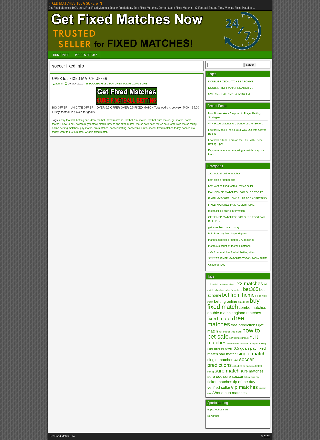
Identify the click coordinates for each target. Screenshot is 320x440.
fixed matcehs (115, 120)
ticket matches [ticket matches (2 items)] (219, 382)
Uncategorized (216, 264)
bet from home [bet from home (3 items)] (238, 295)
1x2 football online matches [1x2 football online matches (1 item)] (220, 284)
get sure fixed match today (223, 227)
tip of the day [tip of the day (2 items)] (244, 382)
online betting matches (65, 128)
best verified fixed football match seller (230, 185)
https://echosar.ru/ (217, 409)
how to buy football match (91, 123)
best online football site (221, 179)
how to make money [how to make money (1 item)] (239, 338)
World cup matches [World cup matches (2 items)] (230, 393)
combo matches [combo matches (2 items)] (252, 307)
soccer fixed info (137, 128)
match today (189, 123)
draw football (98, 120)
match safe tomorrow (168, 123)
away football (67, 120)
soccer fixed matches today (165, 128)
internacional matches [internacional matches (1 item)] (237, 343)
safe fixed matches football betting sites (231, 252)
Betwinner (213, 415)
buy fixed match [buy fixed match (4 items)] (233, 303)
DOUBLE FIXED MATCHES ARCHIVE (230, 81)
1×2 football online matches (224, 173)
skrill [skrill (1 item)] (236, 360)
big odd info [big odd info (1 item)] (243, 302)
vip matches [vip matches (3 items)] (244, 387)
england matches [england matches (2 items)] (246, 313)
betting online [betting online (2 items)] (225, 301)
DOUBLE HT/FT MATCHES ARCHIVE (230, 87)
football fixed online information (226, 210)
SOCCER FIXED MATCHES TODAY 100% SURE (118, 83)
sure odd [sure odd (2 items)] (214, 376)
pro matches (101, 128)
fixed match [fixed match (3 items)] (220, 318)
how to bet (68, 123)
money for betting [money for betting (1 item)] (257, 343)
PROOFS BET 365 (86, 55)
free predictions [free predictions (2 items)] (244, 325)
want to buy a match (71, 131)
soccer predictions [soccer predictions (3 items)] (230, 362)
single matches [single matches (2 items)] (220, 360)
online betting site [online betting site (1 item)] (215, 349)
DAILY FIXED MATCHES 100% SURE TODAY (235, 192)
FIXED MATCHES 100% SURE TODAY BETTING (237, 198)
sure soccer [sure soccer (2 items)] (233, 376)
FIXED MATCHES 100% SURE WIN (75, 3)
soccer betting (118, 128)
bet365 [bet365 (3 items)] (250, 289)
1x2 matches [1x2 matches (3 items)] (248, 283)
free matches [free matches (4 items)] (225, 321)
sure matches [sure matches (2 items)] (251, 371)
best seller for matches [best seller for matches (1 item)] (231, 290)
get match (177, 120)
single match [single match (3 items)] (251, 353)
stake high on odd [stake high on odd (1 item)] (241, 366)
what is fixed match (96, 131)
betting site (82, 120)
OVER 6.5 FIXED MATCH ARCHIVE (229, 93)
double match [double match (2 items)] (219, 313)
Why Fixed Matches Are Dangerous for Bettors (235, 123)
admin (58, 83)
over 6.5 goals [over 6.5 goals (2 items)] (237, 348)
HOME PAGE (61, 55)
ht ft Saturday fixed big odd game (227, 233)
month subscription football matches (229, 245)
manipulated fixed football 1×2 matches (231, 239)
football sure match (159, 120)
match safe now (145, 123)
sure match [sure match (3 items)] (227, 371)
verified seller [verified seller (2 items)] (218, 387)
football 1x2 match (135, 120)
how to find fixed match (120, 123)
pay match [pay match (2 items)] (228, 354)
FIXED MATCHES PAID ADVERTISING (231, 204)
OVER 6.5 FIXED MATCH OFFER (79, 78)
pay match (86, 128)
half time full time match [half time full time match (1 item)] (230, 331)
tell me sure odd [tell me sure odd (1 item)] (252, 377)
